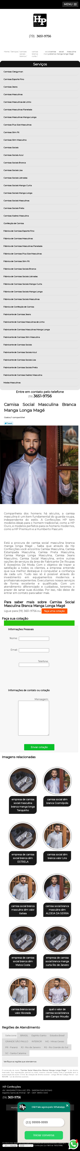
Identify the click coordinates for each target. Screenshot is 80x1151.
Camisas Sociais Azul (13, 155)
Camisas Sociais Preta (14, 208)
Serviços (40, 64)
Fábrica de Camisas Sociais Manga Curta (22, 284)
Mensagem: (33, 717)
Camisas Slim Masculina (15, 140)
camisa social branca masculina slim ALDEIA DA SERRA (57, 910)
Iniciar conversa (43, 1135)
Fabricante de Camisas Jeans (17, 314)
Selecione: (11, 1035)
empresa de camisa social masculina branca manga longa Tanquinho (23, 805)
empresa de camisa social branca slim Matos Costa (23, 961)
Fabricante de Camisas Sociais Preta (20, 367)
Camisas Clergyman (13, 71)
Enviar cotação (39, 747)
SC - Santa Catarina (15, 1053)
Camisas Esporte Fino (13, 79)
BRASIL (24, 1035)
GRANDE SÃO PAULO (16, 1041)
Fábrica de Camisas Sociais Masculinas (21, 299)
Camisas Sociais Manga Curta (17, 185)
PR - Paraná (11, 1047)
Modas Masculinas (12, 382)
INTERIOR (37, 1041)
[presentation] (29, 678)
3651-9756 (44, 36)
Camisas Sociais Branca (14, 162)
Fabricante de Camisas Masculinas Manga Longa (26, 329)
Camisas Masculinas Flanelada (18, 109)
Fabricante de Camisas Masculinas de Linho (24, 322)
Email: (30, 650)
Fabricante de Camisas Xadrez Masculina (23, 375)
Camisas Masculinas (13, 94)
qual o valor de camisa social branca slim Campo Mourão (57, 1013)
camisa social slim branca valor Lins (57, 856)
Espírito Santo (39, 1035)
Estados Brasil (57, 1035)
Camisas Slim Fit (11, 132)
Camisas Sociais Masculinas (16, 200)
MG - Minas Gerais (54, 1041)
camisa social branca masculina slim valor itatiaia (23, 910)
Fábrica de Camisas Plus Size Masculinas (22, 253)
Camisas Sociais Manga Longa (18, 193)
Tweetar (8, 423)
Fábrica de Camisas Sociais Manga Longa (23, 291)
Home (14, 1107)
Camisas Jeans (10, 87)
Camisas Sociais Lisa (13, 170)
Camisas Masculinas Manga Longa (20, 117)
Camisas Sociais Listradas (15, 178)
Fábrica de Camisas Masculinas (18, 238)
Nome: (29, 639)
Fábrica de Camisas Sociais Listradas (20, 276)
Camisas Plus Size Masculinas (17, 124)
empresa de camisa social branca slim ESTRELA (23, 858)
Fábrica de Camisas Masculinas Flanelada (23, 246)
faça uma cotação (54, 611)
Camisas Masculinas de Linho (17, 102)
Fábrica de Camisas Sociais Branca (20, 269)
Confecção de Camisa (13, 223)
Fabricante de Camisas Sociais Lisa (19, 360)
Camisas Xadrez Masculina (16, 216)
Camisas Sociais (11, 147)
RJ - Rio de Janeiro (31, 1047)
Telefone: (34, 663)
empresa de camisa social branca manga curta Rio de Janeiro (57, 961)
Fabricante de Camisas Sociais (17, 344)
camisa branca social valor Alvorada (23, 1011)
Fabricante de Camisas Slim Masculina (21, 337)
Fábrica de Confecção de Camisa (19, 307)
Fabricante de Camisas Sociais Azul (20, 352)
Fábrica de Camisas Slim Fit (16, 261)
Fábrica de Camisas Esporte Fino (19, 231)
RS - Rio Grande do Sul (56, 1047)
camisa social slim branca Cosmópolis (57, 801)
